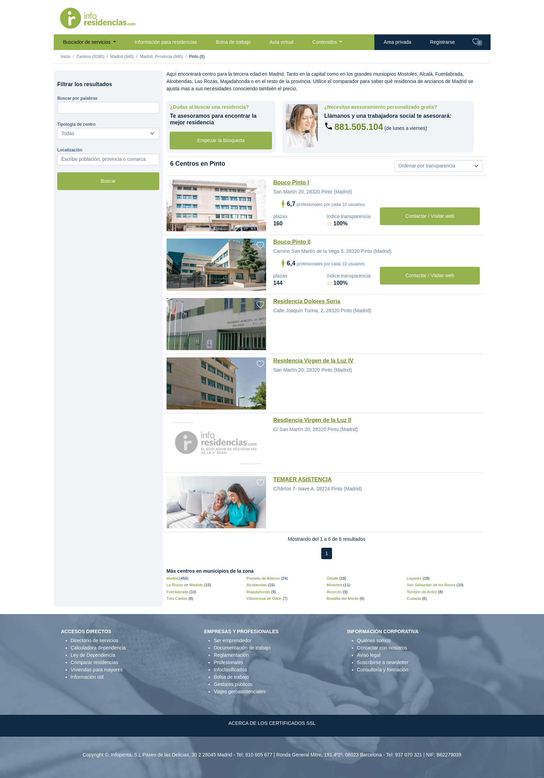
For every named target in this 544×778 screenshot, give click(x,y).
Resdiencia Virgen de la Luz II (312, 420)
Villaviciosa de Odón (264, 598)
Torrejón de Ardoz (422, 592)
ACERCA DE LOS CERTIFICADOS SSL (271, 723)
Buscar (108, 181)
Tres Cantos (177, 598)
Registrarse (442, 42)
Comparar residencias (94, 662)
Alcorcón (334, 592)
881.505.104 (358, 127)
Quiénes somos (374, 640)
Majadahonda (258, 592)
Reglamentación (231, 655)
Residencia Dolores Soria (306, 301)
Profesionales (228, 662)
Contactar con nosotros (382, 648)
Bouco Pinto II (292, 242)
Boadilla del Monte (342, 598)
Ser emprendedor (233, 640)
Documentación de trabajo (242, 648)
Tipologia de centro (76, 124)
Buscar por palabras (77, 98)
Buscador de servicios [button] (87, 42)
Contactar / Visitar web (430, 216)
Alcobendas (257, 585)
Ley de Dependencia (93, 655)
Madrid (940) (122, 56)
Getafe (332, 578)
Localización (69, 150)
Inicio (65, 56)
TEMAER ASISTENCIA (302, 479)
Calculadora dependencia (98, 648)
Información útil (87, 677)
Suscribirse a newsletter (383, 662)
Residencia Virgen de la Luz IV (313, 361)
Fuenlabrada (177, 592)
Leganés (414, 578)
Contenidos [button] (325, 42)
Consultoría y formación (382, 669)
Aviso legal (368, 655)
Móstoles (334, 585)
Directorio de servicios (95, 640)
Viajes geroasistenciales (240, 691)
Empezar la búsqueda (221, 140)
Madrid (172, 578)
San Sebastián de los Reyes (431, 585)
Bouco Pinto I (291, 182)
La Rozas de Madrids (185, 585)
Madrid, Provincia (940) (161, 56)
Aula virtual (282, 42)
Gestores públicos (233, 684)
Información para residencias (166, 42)
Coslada (414, 598)
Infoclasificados (230, 669)
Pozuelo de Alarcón (263, 578)
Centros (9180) (90, 56)
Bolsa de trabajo (233, 42)
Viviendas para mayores (97, 669)
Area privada (397, 42)
